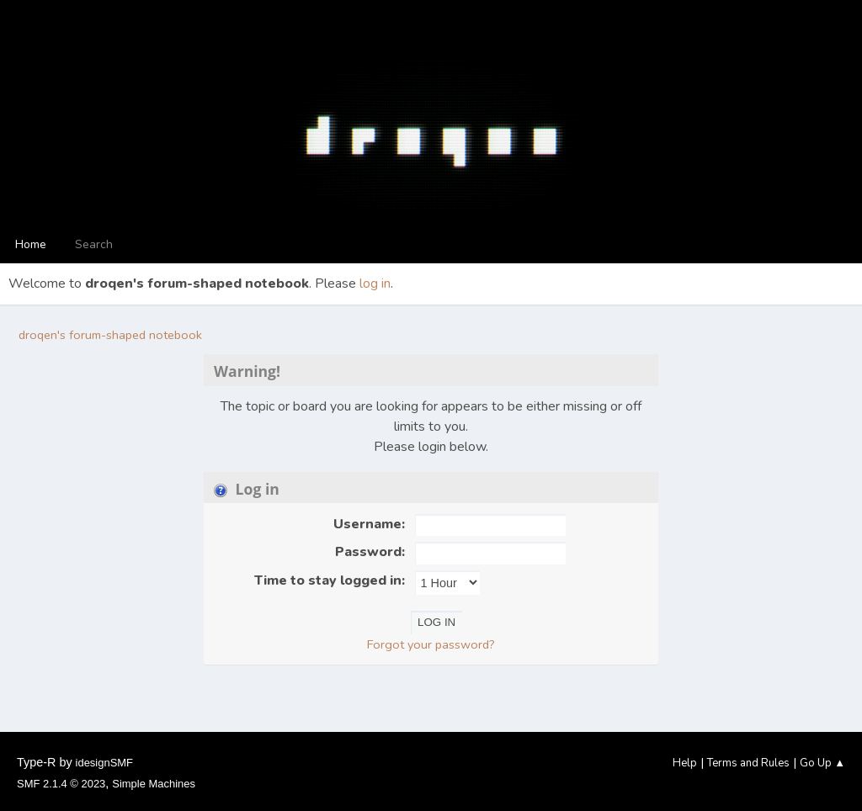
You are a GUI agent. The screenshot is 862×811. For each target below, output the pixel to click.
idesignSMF (104, 762)
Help (685, 763)
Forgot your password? (431, 644)
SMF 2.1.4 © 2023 (61, 783)
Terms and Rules (748, 763)
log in (375, 283)
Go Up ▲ (822, 763)
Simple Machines (153, 783)
